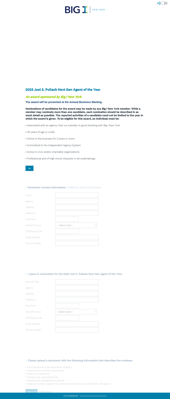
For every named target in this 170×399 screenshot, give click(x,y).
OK (29, 168)
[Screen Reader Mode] (162, 3)
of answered (71, 395)
